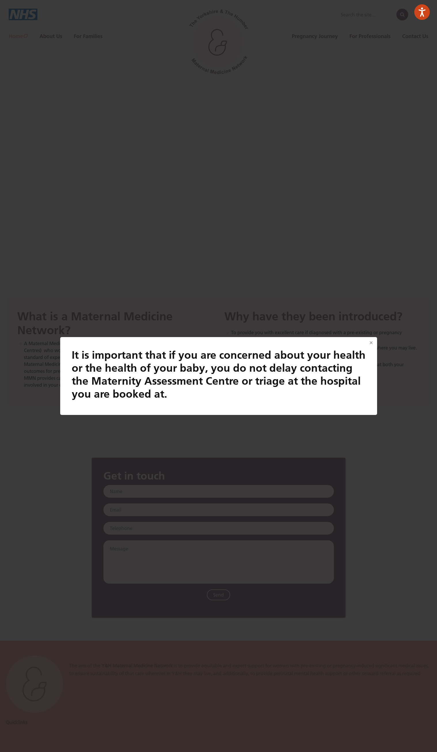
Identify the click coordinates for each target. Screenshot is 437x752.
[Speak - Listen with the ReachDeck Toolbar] (422, 12)
